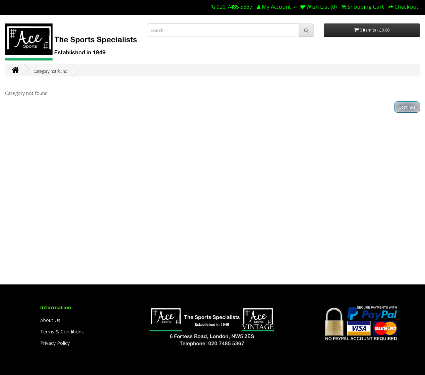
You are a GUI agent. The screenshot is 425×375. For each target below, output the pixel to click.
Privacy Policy (55, 343)
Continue (407, 107)
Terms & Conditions (62, 331)
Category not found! (51, 71)
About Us (50, 320)
